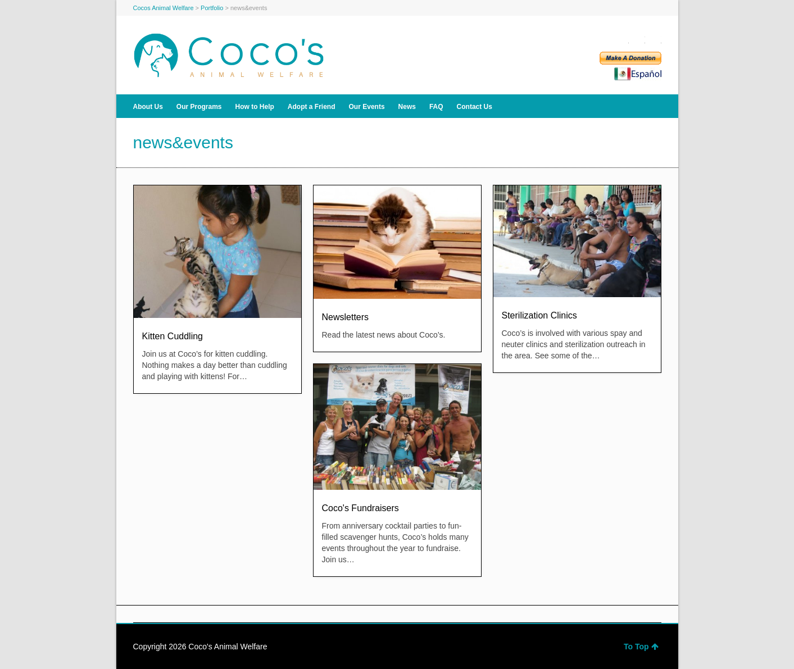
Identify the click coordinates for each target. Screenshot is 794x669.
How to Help (254, 107)
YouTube (654, 39)
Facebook (622, 39)
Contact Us (474, 107)
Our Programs (199, 107)
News (407, 107)
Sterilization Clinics (539, 315)
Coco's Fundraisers (360, 508)
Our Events (367, 107)
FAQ (436, 107)
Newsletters (345, 317)
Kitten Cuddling (172, 336)
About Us (148, 107)
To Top (641, 646)
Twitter (638, 39)
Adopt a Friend (311, 107)
